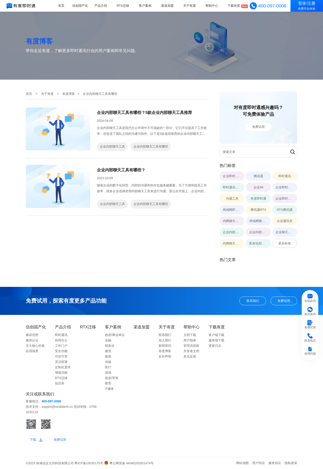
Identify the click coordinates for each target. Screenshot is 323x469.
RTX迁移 (123, 5)
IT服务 (109, 388)
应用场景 (32, 351)
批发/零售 (111, 378)
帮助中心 (211, 5)
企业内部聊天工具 (112, 146)
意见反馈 (189, 356)
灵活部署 (61, 362)
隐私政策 (291, 463)
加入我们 (165, 340)
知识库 (59, 383)
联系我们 (253, 301)
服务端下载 (216, 340)
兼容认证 (32, 340)
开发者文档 (191, 351)
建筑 (108, 351)
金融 (108, 340)
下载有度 (234, 5)
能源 (108, 356)
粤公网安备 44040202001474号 (129, 463)
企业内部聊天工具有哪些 (150, 146)
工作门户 (61, 345)
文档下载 (189, 335)
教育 (108, 383)
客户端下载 (216, 335)
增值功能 (61, 372)
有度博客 (68, 94)
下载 (36, 439)
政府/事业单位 (115, 335)
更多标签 (284, 243)
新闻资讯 (165, 345)
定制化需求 (63, 367)
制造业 (109, 345)
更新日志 (215, 345)
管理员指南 (191, 345)
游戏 (108, 372)
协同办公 (61, 340)
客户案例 (145, 5)
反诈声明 (165, 356)
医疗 (108, 367)
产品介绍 (101, 5)
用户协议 (258, 463)
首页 (62, 5)
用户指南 (189, 340)
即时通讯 (61, 335)
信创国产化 (81, 5)
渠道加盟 (167, 5)
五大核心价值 (35, 345)
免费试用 (258, 127)
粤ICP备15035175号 (89, 463)
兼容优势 (32, 335)
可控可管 (61, 356)
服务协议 (274, 463)
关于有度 (189, 5)
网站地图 (242, 463)
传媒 (108, 362)
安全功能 (61, 351)
